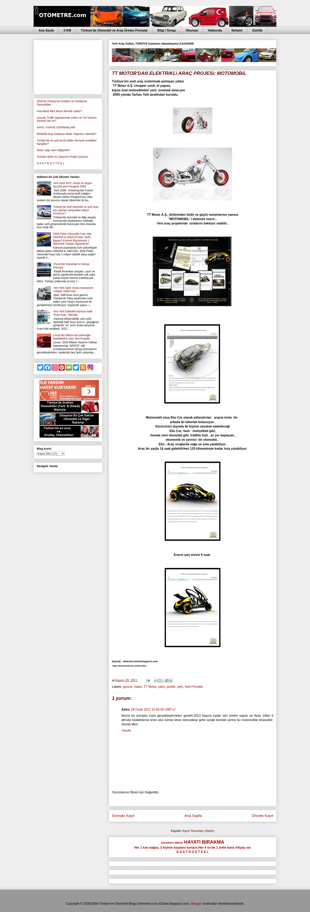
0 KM (67, 30)
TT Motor (150, 686)
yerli (180, 686)
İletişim (237, 30)
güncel (127, 686)
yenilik (170, 686)
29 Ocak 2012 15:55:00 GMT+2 (153, 709)
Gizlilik (257, 30)
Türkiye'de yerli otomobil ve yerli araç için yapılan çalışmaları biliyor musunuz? (76, 210)
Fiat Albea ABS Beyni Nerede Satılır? (59, 111)
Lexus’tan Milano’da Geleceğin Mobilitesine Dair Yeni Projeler (72, 337)
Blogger (196, 903)
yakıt (161, 686)
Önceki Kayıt (262, 816)
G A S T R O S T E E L (50, 163)
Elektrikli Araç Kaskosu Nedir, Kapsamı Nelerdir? (66, 133)
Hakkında (215, 30)
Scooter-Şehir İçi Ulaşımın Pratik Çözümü (62, 156)
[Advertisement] (68, 66)
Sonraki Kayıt (123, 816)
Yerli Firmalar (193, 686)
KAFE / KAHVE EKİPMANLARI (56, 127)
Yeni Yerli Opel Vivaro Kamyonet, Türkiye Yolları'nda (73, 289)
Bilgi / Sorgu (166, 30)
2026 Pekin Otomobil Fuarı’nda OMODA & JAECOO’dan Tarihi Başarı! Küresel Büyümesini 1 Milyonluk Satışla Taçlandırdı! (72, 238)
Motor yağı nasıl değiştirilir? (53, 150)
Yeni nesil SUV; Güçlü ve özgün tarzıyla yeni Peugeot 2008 (72, 184)
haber (138, 686)
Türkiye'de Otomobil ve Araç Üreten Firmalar (114, 30)
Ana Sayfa (46, 30)
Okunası (192, 30)
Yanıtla (126, 730)
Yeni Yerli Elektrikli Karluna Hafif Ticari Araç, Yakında (72, 313)
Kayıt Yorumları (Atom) (198, 831)
